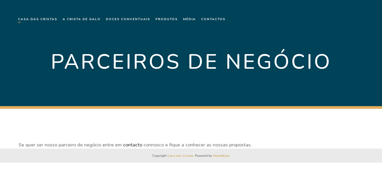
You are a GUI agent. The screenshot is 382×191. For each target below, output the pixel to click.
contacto (132, 145)
